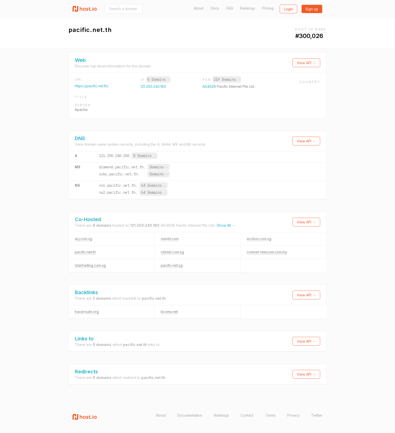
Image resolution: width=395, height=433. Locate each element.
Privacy (293, 415)
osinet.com (170, 239)
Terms (270, 415)
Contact (247, 415)
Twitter (316, 415)
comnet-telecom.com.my (267, 252)
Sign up (312, 9)
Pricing (268, 8)
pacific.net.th (85, 252)
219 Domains (227, 79)
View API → (306, 63)
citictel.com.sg (172, 252)
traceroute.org (87, 311)
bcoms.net (169, 311)
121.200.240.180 (153, 86)
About (199, 8)
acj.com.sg (83, 239)
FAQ (229, 8)
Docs (215, 8)
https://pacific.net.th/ (91, 86)
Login (288, 9)
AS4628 (210, 86)
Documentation (189, 415)
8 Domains (158, 79)
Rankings (247, 8)
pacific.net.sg (172, 265)
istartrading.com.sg (90, 265)
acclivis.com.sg (259, 239)
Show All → (226, 225)
